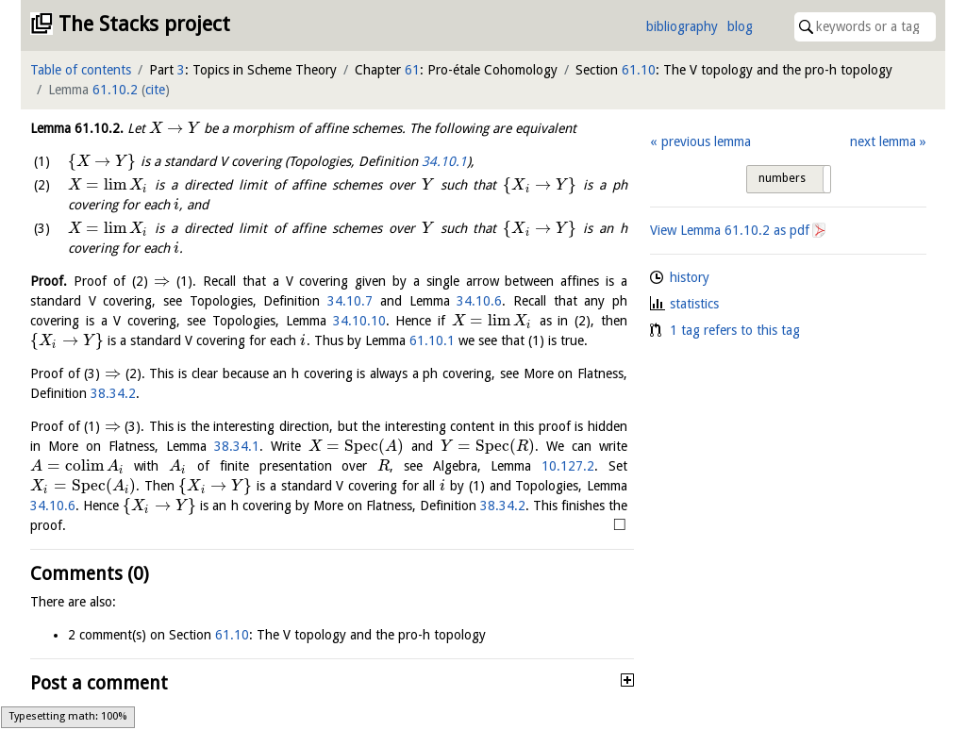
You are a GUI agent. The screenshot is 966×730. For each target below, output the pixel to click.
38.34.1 (236, 446)
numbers (782, 178)
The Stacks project (144, 24)
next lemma (883, 141)
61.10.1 (432, 340)
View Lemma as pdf (729, 230)
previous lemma (706, 141)
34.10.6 (479, 300)
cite (155, 89)
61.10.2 (115, 89)
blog (740, 26)
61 (412, 69)
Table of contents (80, 69)
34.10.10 (359, 320)
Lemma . (77, 128)
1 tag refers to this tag (735, 330)
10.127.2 (567, 465)
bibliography (682, 26)
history (689, 277)
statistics (694, 303)
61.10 (639, 69)
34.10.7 (350, 300)
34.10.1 (444, 161)
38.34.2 (113, 393)
